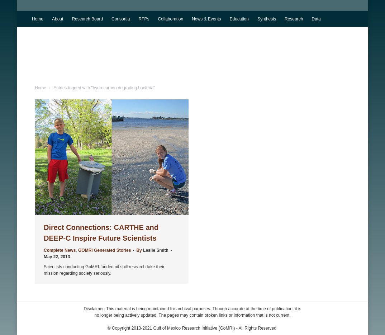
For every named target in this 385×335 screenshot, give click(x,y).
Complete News (60, 250)
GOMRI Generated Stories (104, 250)
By (152, 250)
